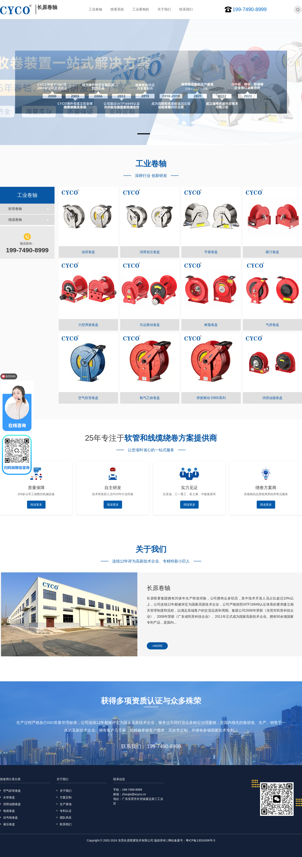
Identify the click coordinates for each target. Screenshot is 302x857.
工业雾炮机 (140, 9)
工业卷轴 (95, 9)
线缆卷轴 (15, 219)
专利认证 (66, 811)
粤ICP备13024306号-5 (200, 840)
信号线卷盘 (10, 817)
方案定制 (66, 797)
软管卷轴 (15, 209)
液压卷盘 (9, 824)
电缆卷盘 (9, 811)
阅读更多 (36, 504)
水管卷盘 (9, 797)
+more (157, 646)
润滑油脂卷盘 (12, 804)
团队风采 (66, 817)
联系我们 (186, 9)
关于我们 (164, 9)
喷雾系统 (117, 9)
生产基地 (66, 804)
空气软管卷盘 (12, 790)
